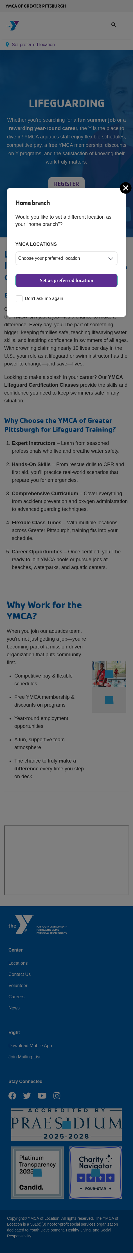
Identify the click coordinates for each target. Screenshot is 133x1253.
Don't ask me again (39, 299)
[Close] (126, 188)
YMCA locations (36, 244)
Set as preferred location (66, 280)
